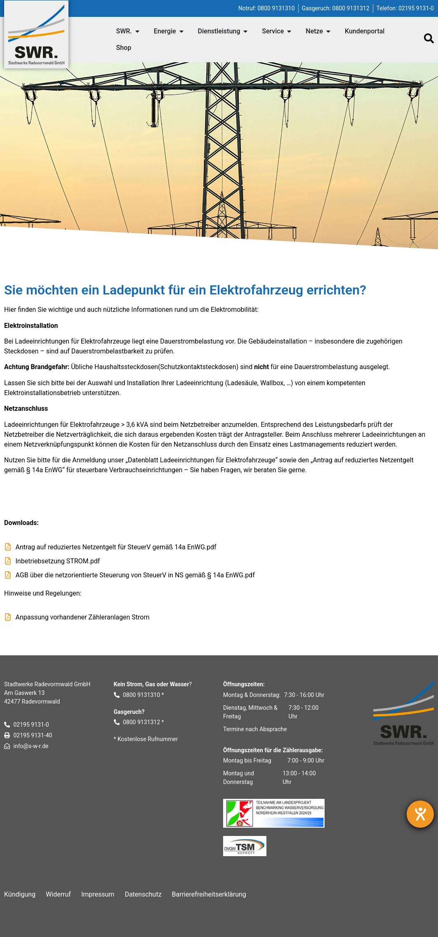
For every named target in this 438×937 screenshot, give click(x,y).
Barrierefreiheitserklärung (209, 894)
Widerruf (58, 894)
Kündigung (19, 894)
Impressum (98, 894)
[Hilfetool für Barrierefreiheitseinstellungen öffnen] (420, 814)
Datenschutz (143, 894)
